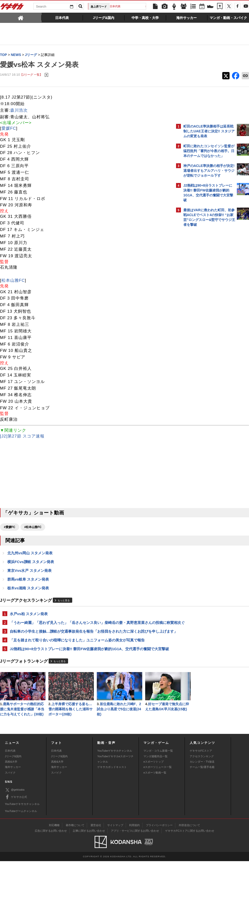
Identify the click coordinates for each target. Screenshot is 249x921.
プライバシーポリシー (159, 885)
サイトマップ (115, 885)
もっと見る (64, 602)
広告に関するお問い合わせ (51, 890)
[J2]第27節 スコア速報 (22, 436)
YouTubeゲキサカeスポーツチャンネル (115, 819)
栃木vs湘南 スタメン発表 (28, 589)
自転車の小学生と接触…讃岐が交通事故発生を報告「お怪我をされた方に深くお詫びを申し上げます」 (86, 641)
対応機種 (54, 885)
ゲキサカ (12, 7)
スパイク (10, 832)
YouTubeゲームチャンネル (21, 870)
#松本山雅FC (33, 527)
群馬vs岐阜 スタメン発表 (28, 580)
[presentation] (21, 17)
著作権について (75, 885)
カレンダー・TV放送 (202, 821)
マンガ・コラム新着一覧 (158, 810)
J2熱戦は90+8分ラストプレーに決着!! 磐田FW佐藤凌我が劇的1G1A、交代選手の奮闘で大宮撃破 (86, 665)
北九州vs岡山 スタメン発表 (30, 553)
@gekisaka (15, 850)
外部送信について (189, 885)
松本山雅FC (13, 280)
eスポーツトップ (153, 821)
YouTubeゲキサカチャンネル (114, 810)
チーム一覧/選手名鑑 (202, 826)
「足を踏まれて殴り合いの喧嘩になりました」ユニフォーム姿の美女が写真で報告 (77, 653)
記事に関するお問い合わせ (89, 890)
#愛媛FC (9, 527)
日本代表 (129, 6)
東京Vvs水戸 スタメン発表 (29, 571)
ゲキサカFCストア (201, 810)
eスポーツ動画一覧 (154, 832)
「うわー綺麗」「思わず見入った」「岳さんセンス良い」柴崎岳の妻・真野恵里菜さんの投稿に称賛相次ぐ (86, 627)
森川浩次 (19, 110)
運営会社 (95, 885)
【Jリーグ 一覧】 (31, 74)
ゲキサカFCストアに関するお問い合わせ (189, 890)
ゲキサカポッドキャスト (112, 826)
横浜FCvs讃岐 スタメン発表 (30, 562)
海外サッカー (13, 826)
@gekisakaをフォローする (202, 303)
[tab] (21, 17)
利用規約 (134, 885)
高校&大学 (11, 821)
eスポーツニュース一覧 (157, 826)
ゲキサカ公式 (16, 857)
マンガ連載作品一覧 (155, 816)
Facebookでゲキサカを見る (203, 313)
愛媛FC (8, 128)
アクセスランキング (202, 816)
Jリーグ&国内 (13, 816)
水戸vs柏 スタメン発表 (29, 615)
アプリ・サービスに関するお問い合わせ (135, 890)
